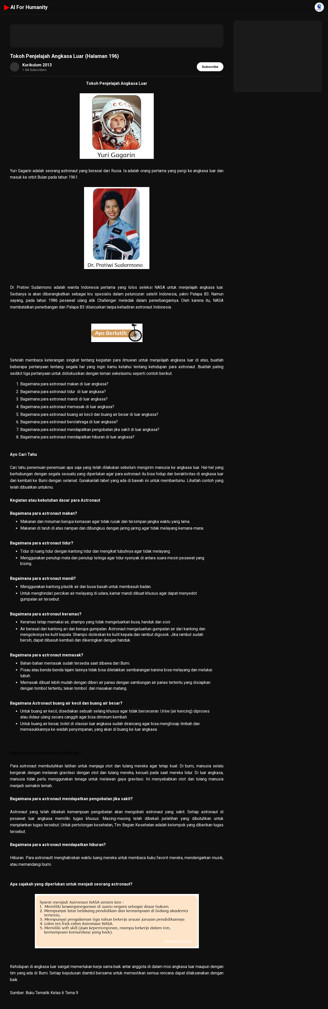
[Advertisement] (116, 35)
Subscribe (210, 67)
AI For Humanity (26, 7)
